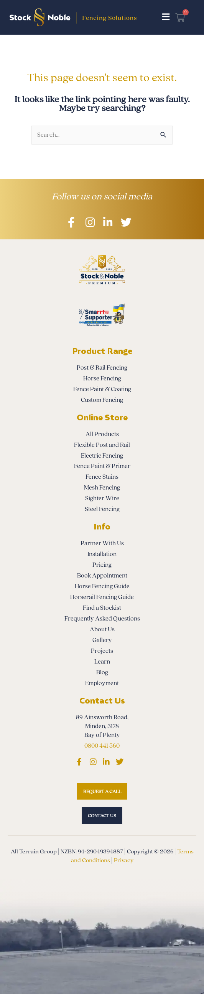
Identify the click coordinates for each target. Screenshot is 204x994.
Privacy (123, 860)
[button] (165, 17)
